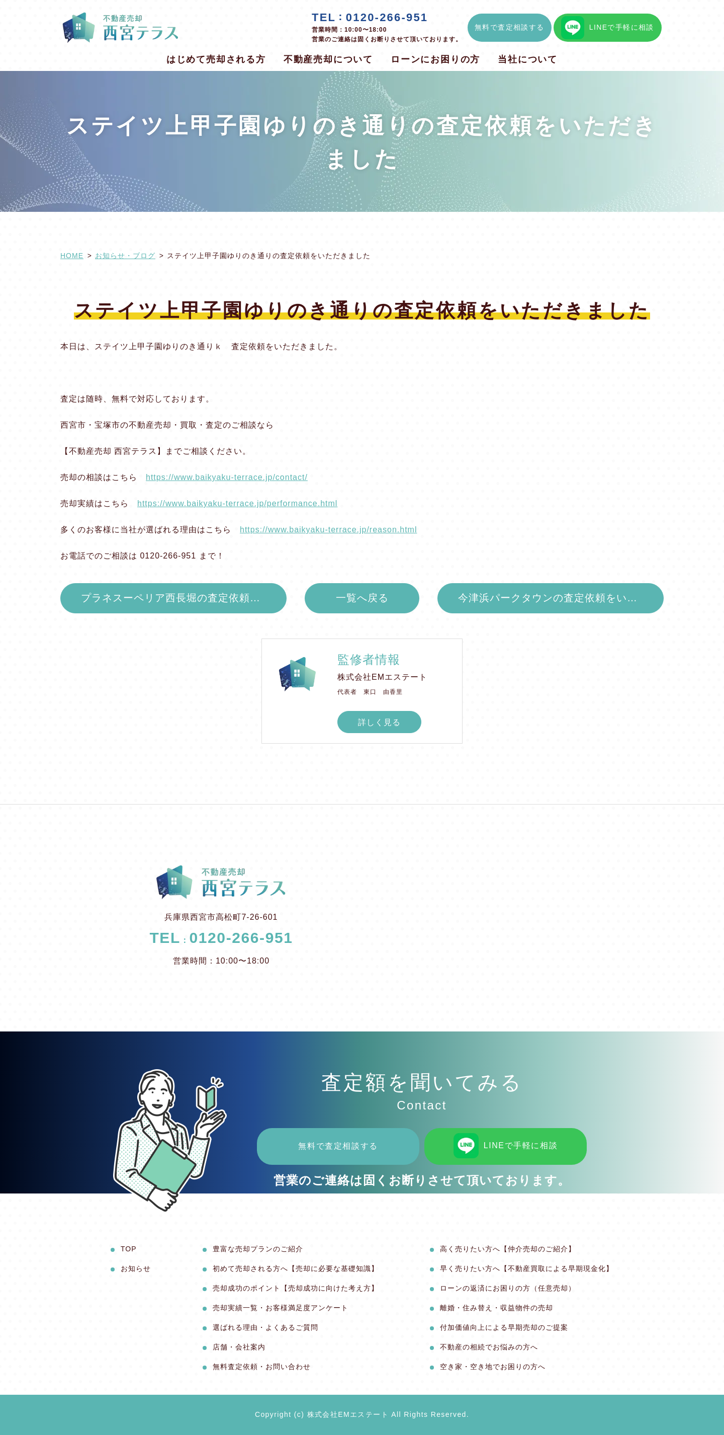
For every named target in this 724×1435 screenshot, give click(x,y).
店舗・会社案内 (239, 1347)
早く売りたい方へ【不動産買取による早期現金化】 (526, 1268)
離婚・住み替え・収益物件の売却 (496, 1308)
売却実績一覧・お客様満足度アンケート (280, 1308)
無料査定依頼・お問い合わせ (262, 1367)
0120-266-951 (387, 17)
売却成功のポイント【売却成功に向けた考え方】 (296, 1288)
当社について (528, 59)
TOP (129, 1249)
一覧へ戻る (362, 597)
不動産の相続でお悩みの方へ (489, 1347)
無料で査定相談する (510, 27)
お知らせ (136, 1268)
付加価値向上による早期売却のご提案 (504, 1327)
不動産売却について (328, 59)
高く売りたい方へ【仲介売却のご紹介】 (508, 1249)
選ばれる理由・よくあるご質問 (265, 1327)
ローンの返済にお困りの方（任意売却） (508, 1288)
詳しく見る (379, 722)
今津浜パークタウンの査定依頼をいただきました (561, 597)
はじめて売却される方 (216, 59)
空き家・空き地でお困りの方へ (493, 1367)
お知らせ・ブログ (125, 256)
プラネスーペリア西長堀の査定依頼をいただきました (184, 597)
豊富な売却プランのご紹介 (258, 1249)
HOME (71, 256)
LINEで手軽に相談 (607, 27)
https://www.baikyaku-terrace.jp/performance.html (237, 503)
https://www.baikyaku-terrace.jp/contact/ (227, 477)
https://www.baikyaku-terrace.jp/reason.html (328, 529)
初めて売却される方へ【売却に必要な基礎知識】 (296, 1268)
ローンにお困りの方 (435, 59)
